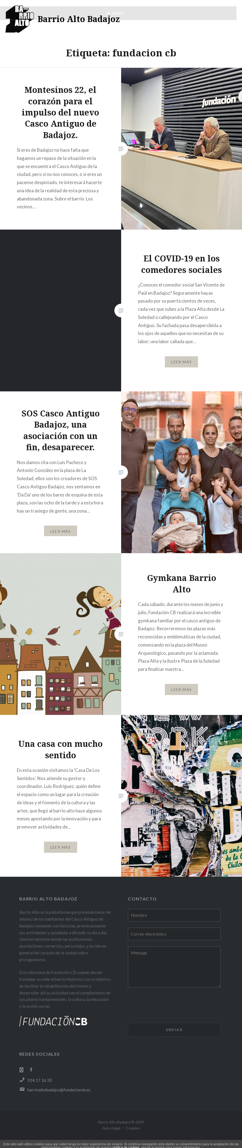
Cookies (133, 1128)
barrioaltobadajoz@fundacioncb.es (54, 1089)
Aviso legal (111, 1128)
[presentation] (169, 1005)
